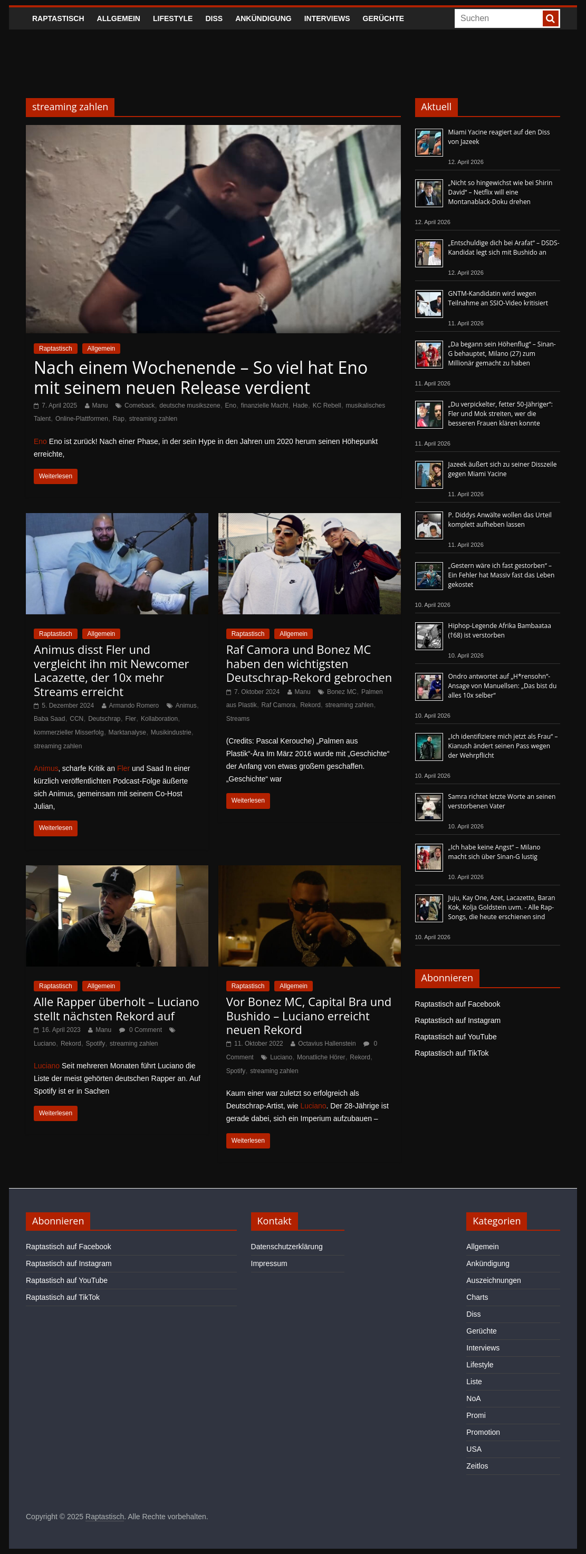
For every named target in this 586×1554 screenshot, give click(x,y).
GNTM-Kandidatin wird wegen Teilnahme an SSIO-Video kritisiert (498, 298)
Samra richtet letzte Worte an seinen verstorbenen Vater (502, 801)
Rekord (310, 705)
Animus (186, 705)
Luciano (45, 1043)
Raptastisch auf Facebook (458, 1004)
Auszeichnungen (493, 1280)
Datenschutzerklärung (287, 1246)
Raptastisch (58, 18)
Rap (118, 418)
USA (474, 1449)
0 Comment (140, 1030)
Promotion (483, 1432)
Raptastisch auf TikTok (452, 1053)
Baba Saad (49, 718)
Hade (300, 405)
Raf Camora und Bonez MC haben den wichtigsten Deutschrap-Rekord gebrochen (309, 663)
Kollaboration (159, 718)
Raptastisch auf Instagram (458, 1020)
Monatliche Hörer (321, 1057)
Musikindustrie (171, 732)
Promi (476, 1415)
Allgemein (118, 18)
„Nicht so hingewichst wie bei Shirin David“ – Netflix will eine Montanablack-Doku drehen (500, 192)
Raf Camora (279, 705)
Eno (230, 405)
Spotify (95, 1043)
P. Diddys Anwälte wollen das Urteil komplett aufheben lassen (500, 519)
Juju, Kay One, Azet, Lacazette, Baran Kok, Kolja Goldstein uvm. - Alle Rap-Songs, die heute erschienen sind (501, 907)
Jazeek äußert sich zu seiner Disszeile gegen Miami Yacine (502, 469)
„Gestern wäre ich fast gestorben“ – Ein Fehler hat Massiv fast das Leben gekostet (501, 575)
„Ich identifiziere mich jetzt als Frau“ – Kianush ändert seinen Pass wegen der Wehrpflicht (503, 746)
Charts (477, 1297)
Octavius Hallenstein (327, 1043)
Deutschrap (104, 718)
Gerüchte (384, 18)
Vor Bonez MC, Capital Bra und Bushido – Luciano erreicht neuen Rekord (308, 1015)
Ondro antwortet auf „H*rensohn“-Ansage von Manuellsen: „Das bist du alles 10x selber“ (502, 686)
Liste (474, 1381)
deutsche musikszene (189, 405)
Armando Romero (134, 705)
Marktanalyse (127, 732)
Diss (214, 18)
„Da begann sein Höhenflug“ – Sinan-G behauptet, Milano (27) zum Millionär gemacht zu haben (502, 354)
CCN (76, 718)
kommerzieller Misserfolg (69, 732)
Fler (130, 718)
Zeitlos (477, 1466)
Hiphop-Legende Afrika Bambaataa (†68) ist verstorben (499, 630)
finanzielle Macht (264, 405)
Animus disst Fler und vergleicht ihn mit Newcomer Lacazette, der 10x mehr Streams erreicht (111, 670)
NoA (473, 1398)
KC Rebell (327, 405)
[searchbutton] (551, 18)
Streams (238, 718)
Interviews (327, 18)
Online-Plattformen (81, 418)
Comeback (139, 405)
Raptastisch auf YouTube (456, 1036)
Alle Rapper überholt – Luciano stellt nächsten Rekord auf (116, 1008)
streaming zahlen (153, 418)
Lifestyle (173, 18)
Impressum (269, 1263)
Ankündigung (263, 18)
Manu (100, 405)
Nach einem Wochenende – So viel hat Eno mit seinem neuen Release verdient (201, 377)
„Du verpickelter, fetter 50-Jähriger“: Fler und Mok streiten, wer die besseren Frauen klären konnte (500, 414)
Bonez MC (342, 692)
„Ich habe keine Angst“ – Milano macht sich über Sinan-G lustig (494, 852)
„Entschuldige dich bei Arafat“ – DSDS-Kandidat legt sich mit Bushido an (504, 247)
